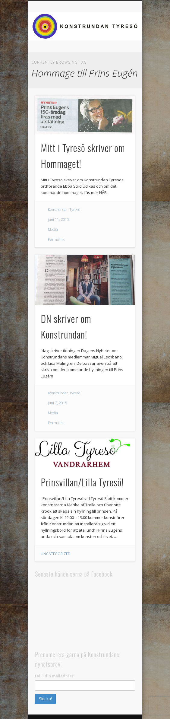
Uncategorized (56, 553)
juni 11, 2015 (58, 219)
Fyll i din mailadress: (54, 676)
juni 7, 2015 (57, 403)
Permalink (56, 239)
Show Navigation (147, 12)
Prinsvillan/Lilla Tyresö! (82, 482)
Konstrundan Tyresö (64, 209)
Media (53, 229)
